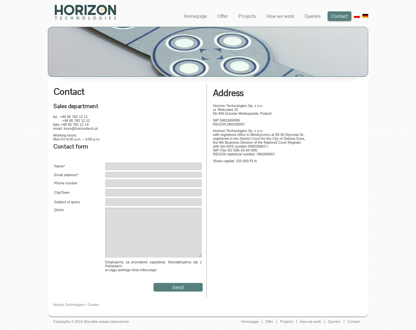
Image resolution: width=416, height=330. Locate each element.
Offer (222, 16)
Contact (339, 16)
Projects (247, 16)
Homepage (195, 16)
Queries (313, 16)
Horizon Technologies (68, 305)
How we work (280, 16)
